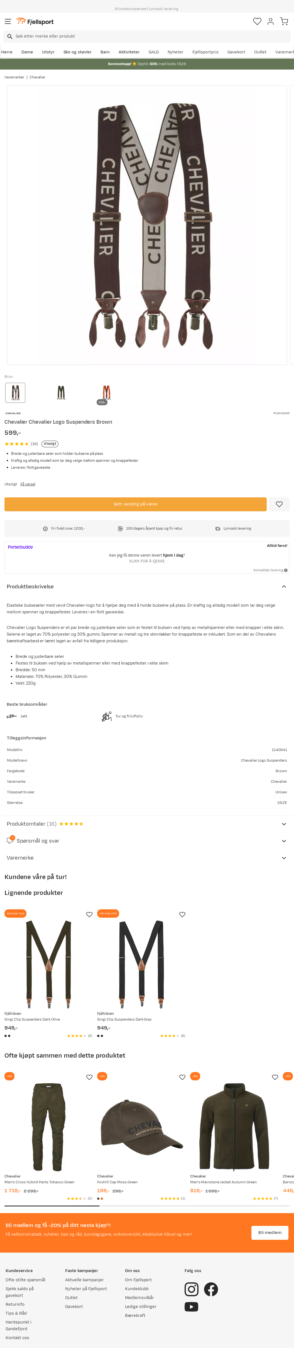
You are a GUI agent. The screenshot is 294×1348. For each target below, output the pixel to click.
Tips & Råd (16, 1284)
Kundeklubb (137, 1259)
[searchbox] (152, 36)
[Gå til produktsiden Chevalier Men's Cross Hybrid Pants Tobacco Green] (48, 1095)
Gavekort (236, 52)
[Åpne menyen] (8, 21)
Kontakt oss (17, 1308)
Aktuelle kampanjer (84, 1250)
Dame (27, 52)
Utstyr (48, 52)
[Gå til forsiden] (34, 22)
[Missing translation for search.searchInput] (9, 36)
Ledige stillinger (140, 1277)
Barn (105, 52)
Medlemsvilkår (139, 1268)
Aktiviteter (129, 52)
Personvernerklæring (126, 1339)
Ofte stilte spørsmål (25, 1250)
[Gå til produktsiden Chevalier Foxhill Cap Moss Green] (141, 1095)
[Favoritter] (257, 21)
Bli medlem (269, 1203)
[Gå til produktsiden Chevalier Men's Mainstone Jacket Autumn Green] (234, 1095)
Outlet (260, 52)
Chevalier (38, 77)
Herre (7, 52)
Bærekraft (135, 1286)
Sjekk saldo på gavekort (20, 1262)
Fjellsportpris (205, 52)
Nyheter (176, 52)
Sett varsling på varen (136, 504)
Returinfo (15, 1275)
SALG (154, 52)
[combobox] (147, 36)
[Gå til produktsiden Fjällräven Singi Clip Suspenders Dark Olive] (48, 932)
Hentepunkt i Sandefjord (18, 1296)
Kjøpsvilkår (156, 1339)
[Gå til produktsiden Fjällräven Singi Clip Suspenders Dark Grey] (141, 932)
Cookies (177, 1339)
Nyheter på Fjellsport (86, 1259)
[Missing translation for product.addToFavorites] (279, 504)
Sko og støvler (77, 52)
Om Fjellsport (138, 1250)
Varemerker (14, 77)
